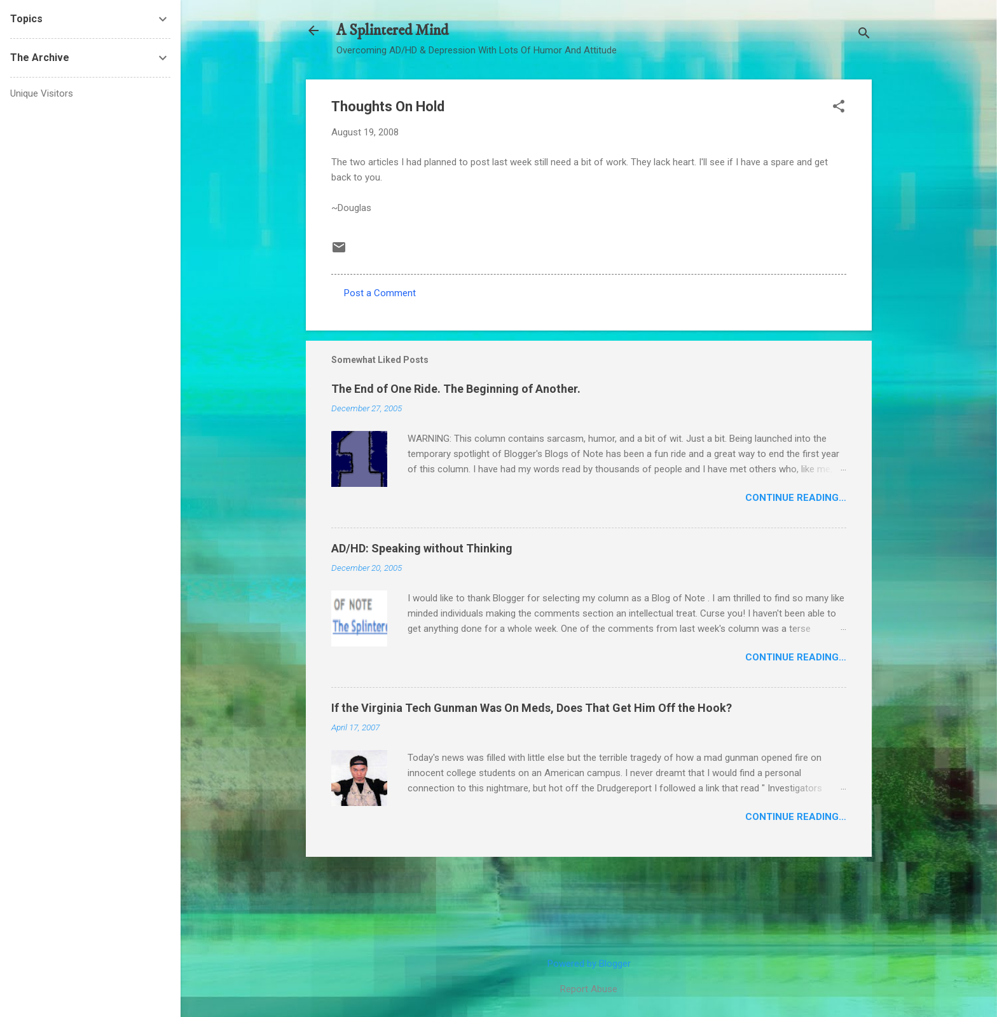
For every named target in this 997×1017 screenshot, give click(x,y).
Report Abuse (588, 989)
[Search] (864, 34)
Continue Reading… (795, 497)
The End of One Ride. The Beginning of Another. (456, 388)
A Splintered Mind (392, 30)
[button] (838, 107)
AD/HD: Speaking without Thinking (421, 548)
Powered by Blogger (589, 963)
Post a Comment (380, 293)
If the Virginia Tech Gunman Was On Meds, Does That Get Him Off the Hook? (531, 707)
